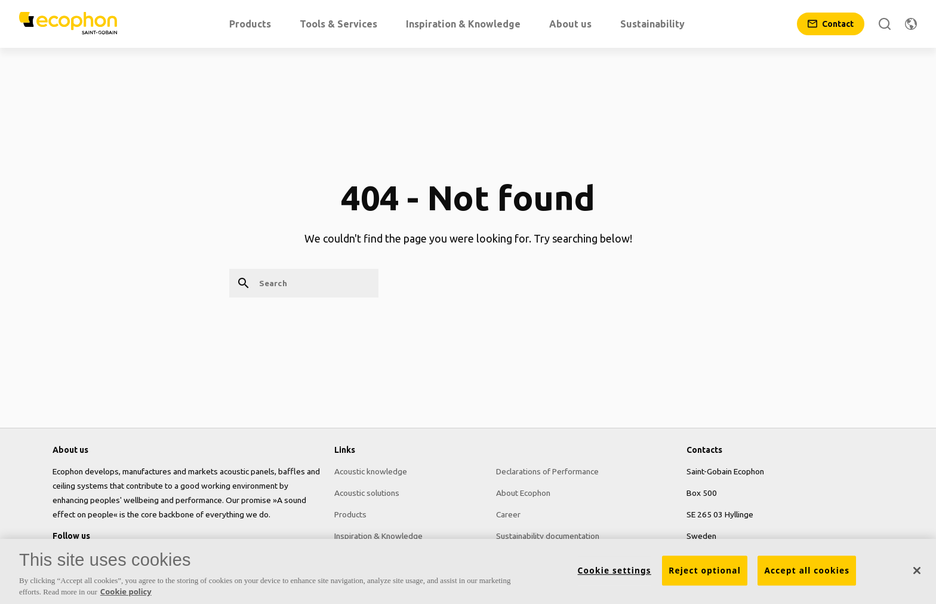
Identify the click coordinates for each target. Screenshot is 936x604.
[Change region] (911, 24)
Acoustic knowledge (370, 471)
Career (508, 514)
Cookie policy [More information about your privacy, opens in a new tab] (126, 596)
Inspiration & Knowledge (378, 536)
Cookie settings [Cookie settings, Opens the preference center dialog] (614, 574)
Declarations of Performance (547, 471)
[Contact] (830, 24)
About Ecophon (523, 493)
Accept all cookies (806, 574)
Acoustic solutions (366, 493)
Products (350, 514)
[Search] (885, 24)
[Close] (917, 575)
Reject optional (705, 574)
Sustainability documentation (547, 536)
